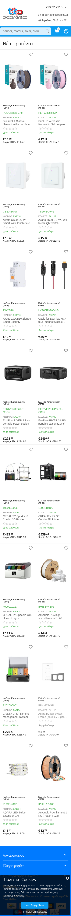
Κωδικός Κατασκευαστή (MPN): (14, 106)
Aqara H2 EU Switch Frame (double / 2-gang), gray (53, 715)
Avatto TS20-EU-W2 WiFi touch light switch (53, 221)
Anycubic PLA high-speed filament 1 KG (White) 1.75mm (50, 616)
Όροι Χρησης (17, 895)
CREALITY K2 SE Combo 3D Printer (49, 518)
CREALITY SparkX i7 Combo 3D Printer (15, 518)
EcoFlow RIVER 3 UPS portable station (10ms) (52, 422)
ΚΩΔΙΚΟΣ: (7, 117)
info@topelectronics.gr (55, 14)
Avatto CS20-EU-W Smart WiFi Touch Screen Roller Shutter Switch (18, 221)
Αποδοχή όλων (35, 905)
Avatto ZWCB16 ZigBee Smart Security (17, 320)
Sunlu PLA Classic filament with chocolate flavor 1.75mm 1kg (16, 123)
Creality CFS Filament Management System (16, 715)
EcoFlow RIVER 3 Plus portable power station (16, 422)
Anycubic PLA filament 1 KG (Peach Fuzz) (52, 814)
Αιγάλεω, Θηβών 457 (54, 20)
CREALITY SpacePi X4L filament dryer (17, 616)
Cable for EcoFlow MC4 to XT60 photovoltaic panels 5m (52, 320)
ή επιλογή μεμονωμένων (35, 912)
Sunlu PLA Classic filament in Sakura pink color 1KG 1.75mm (51, 123)
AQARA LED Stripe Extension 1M (14, 814)
